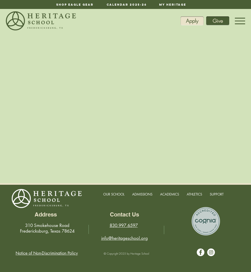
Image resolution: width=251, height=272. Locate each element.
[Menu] (240, 21)
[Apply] (192, 20)
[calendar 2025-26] (127, 4)
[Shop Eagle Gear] (75, 4)
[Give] (217, 20)
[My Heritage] (173, 4)
